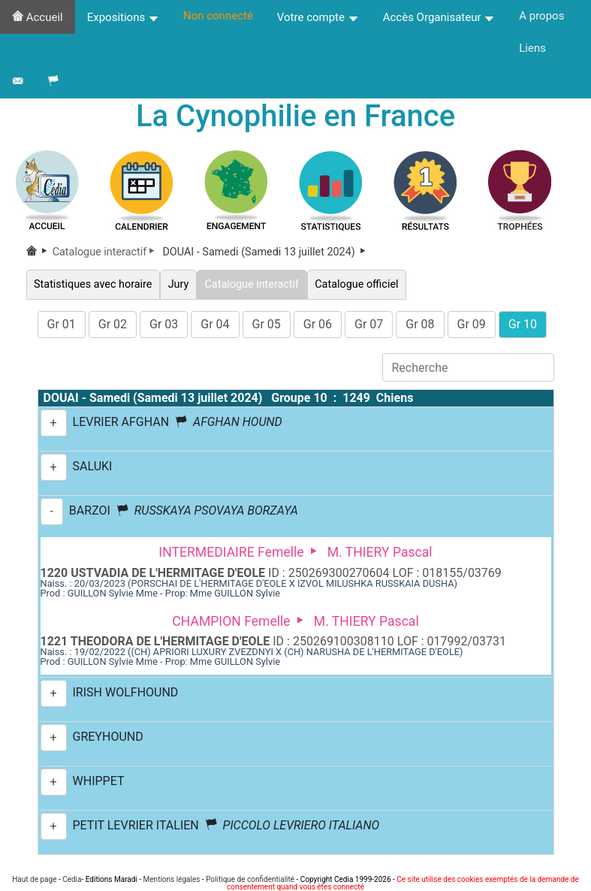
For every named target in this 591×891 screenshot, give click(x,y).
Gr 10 (522, 324)
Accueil (37, 17)
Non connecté (218, 16)
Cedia (71, 879)
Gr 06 (317, 324)
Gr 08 (420, 324)
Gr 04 (215, 324)
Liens (532, 48)
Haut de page (34, 879)
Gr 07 (368, 324)
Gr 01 (61, 324)
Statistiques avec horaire (93, 284)
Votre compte (318, 17)
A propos (541, 16)
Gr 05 (266, 324)
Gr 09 (471, 324)
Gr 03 (163, 324)
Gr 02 (112, 324)
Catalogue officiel (356, 284)
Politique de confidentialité (250, 879)
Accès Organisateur (439, 17)
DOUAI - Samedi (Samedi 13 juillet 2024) (265, 252)
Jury (178, 284)
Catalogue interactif (106, 252)
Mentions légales (172, 879)
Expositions (123, 17)
